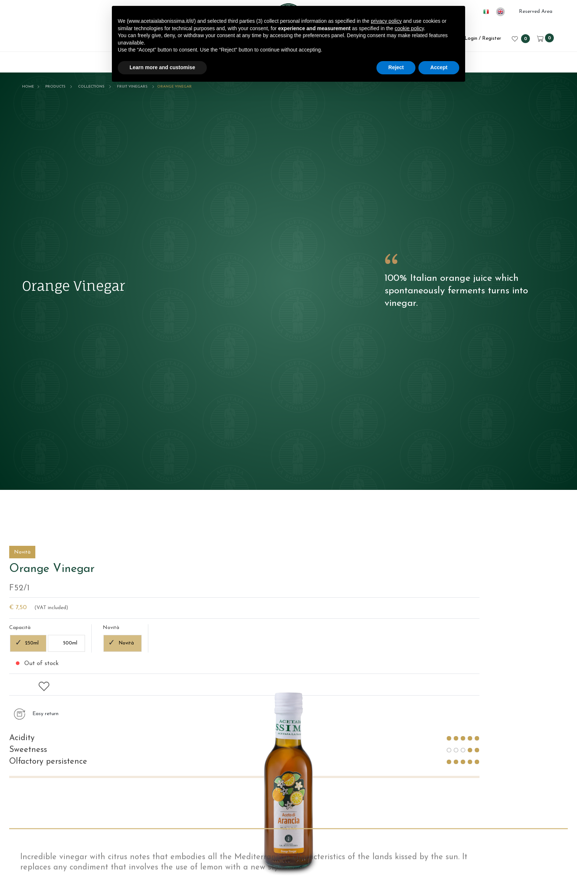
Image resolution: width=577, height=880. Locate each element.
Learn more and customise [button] (162, 67)
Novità (501, 769)
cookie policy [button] (409, 28)
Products (55, 87)
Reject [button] (396, 67)
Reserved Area (535, 11)
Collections (91, 87)
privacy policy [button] (386, 21)
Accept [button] (438, 67)
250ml (407, 769)
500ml (445, 769)
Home (28, 87)
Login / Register (478, 38)
